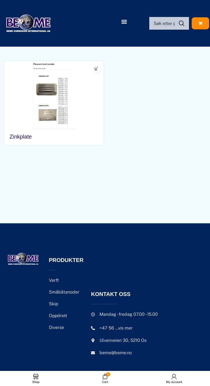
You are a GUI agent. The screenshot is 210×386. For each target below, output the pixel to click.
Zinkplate (21, 137)
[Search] (169, 23)
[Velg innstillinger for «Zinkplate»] (96, 69)
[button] (124, 21)
